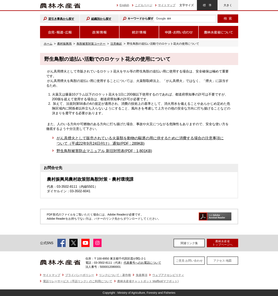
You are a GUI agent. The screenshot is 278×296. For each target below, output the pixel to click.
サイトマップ (166, 5)
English (124, 5)
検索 (228, 18)
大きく (228, 5)
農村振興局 (64, 43)
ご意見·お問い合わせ (189, 260)
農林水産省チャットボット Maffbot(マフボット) (148, 281)
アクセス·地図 (222, 260)
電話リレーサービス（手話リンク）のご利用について (77, 281)
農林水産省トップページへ (222, 243)
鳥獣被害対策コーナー (91, 43)
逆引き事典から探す (61, 18)
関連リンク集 (189, 243)
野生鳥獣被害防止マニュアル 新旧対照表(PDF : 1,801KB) (104, 151)
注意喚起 (116, 43)
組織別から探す (101, 18)
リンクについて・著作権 (115, 275)
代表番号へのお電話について (142, 262)
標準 (207, 5)
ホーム (48, 43)
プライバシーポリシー (79, 275)
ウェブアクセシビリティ (168, 275)
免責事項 (141, 275)
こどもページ (143, 5)
